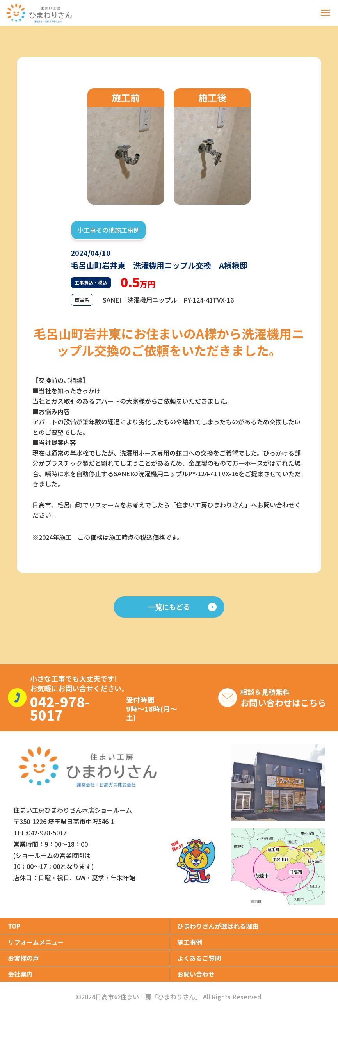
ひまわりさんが (217, 926)
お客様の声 (23, 958)
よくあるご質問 (199, 958)
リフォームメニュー (36, 942)
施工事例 (189, 942)
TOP (14, 926)
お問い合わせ (196, 974)
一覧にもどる (182, 607)
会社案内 (20, 974)
